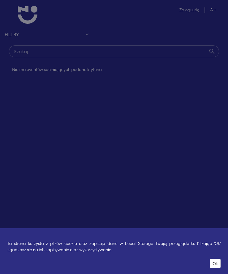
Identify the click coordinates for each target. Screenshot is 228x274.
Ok (215, 263)
